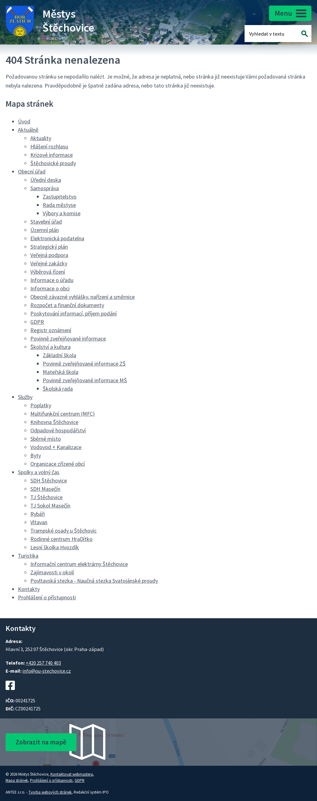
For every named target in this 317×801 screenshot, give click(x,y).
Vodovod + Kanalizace (55, 447)
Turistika (28, 555)
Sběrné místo (45, 438)
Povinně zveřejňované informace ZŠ (84, 363)
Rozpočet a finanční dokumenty (67, 305)
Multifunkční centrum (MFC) (62, 413)
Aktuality (40, 138)
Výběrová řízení (47, 271)
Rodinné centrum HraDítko (61, 538)
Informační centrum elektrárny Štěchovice (79, 564)
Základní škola (59, 355)
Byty (35, 455)
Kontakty (29, 589)
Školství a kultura (50, 346)
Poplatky (40, 405)
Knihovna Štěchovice (54, 422)
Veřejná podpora (49, 255)
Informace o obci (50, 288)
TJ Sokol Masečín (50, 505)
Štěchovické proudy (53, 163)
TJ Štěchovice (46, 497)
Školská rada (58, 388)
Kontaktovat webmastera (71, 774)
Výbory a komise (61, 213)
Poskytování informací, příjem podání (73, 313)
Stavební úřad (46, 221)
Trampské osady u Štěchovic (63, 530)
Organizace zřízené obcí (57, 463)
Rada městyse (59, 204)
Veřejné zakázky (48, 263)
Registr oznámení (50, 330)
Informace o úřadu (51, 280)
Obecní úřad (32, 171)
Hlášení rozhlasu (49, 146)
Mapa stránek (17, 780)
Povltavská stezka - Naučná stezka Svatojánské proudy (94, 580)
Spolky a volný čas (38, 472)
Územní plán (44, 229)
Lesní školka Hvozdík (54, 547)
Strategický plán (49, 246)
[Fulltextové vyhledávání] (269, 33)
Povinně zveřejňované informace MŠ (85, 380)
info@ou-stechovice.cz (46, 671)
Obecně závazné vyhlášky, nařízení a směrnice (82, 296)
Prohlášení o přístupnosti (47, 597)
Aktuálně (28, 129)
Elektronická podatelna (57, 238)
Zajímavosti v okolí (52, 572)
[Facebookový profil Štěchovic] (10, 693)
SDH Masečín (45, 488)
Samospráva (44, 188)
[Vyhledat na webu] (304, 33)
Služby (25, 396)
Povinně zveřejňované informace (68, 338)
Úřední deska (45, 179)
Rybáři (37, 513)
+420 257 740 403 (43, 663)
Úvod (24, 121)
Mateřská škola (60, 371)
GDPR (37, 321)
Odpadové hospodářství (58, 430)
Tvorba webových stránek (50, 792)
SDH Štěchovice (48, 480)
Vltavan (38, 522)
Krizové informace (51, 154)
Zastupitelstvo (59, 196)
